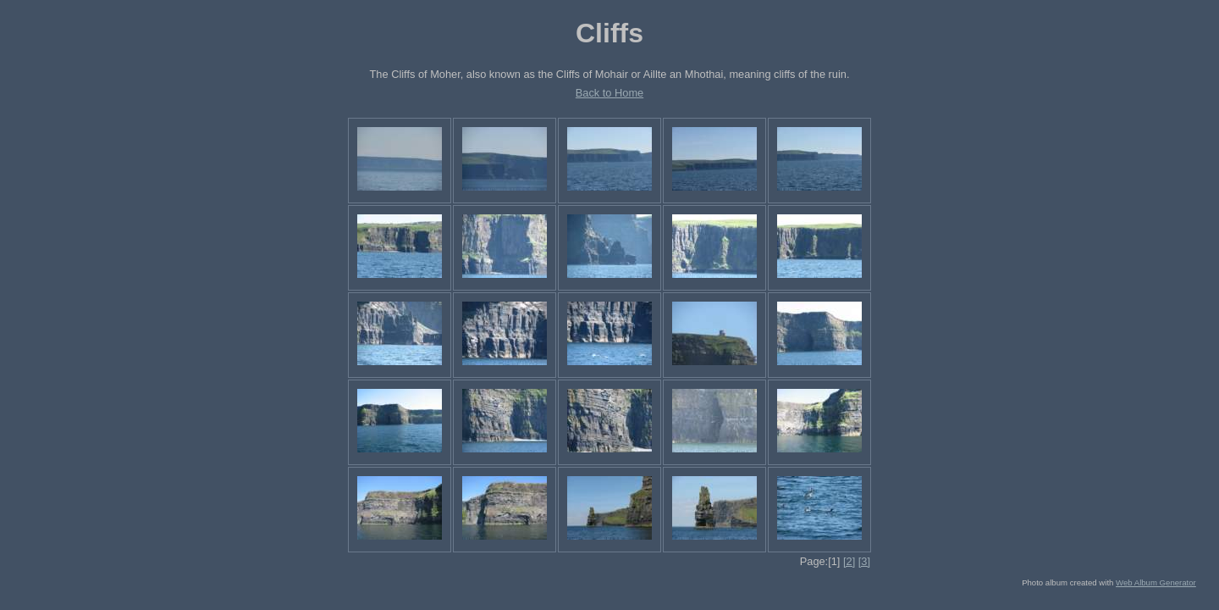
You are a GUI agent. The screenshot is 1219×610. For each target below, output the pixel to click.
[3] (864, 561)
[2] (849, 561)
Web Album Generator (1156, 582)
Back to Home (609, 92)
